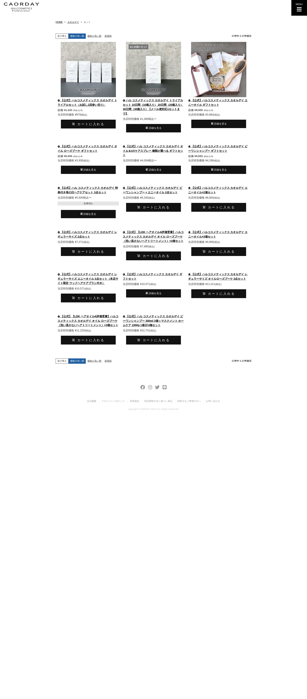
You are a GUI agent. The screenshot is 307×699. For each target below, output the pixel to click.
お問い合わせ (213, 401)
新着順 (108, 36)
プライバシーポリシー (113, 401)
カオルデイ (73, 22)
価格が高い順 (94, 36)
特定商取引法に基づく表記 (158, 401)
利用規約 (134, 401)
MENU (299, 7)
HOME (59, 22)
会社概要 (91, 401)
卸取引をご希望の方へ (189, 401)
